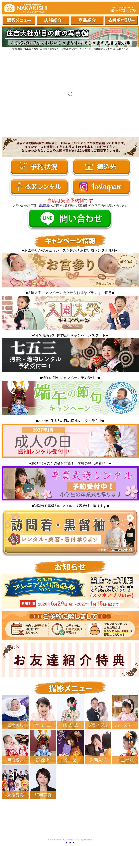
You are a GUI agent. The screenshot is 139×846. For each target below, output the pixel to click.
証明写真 (44, 205)
